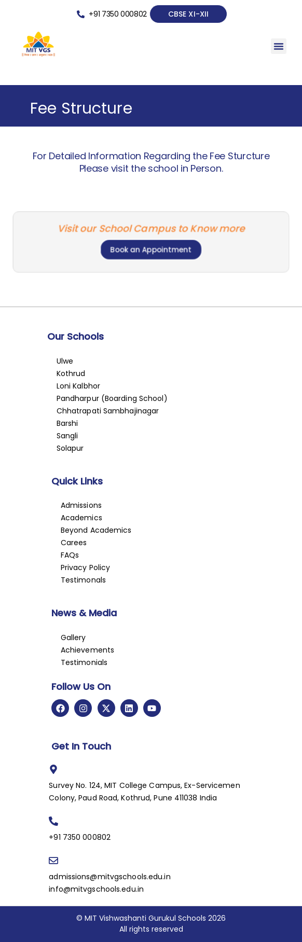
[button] (278, 46)
